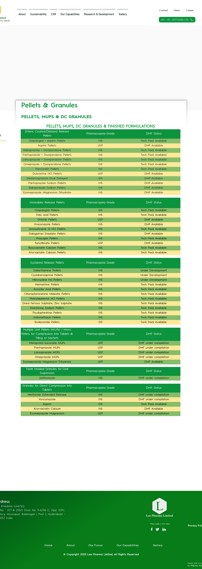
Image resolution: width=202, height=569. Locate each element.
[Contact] (163, 10)
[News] (176, 10)
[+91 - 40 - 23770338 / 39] (177, 19)
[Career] (190, 10)
